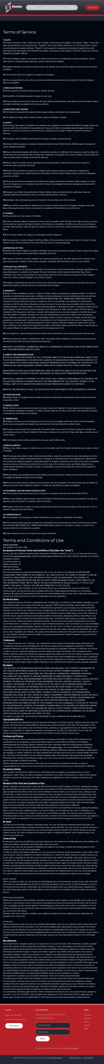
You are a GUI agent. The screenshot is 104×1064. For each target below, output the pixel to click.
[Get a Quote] (92, 7)
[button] (33, 7)
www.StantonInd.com (22, 556)
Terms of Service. (72, 1048)
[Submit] (43, 1038)
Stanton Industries (10, 545)
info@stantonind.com (38, 572)
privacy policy (57, 747)
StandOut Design (56, 1058)
